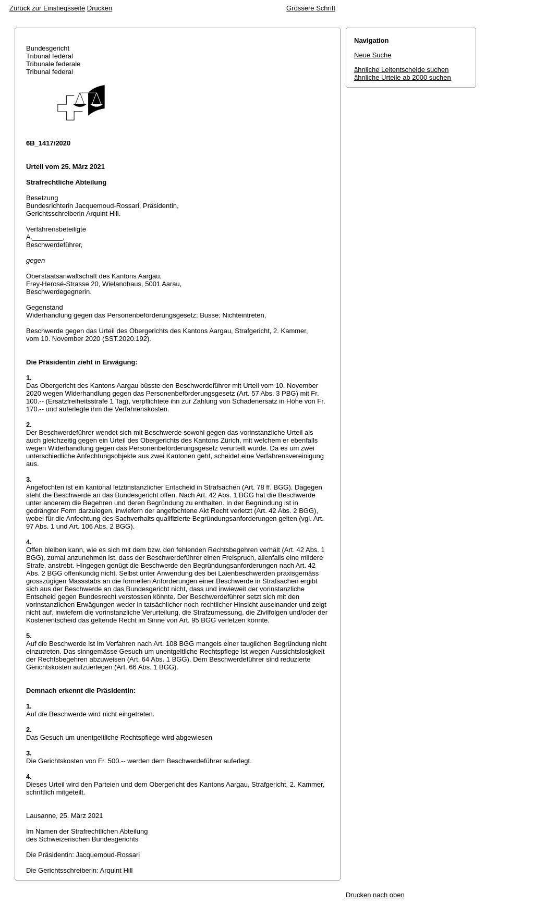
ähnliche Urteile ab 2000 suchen (402, 77)
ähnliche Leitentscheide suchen (401, 70)
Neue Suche (373, 55)
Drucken (99, 8)
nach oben (389, 895)
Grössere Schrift (310, 8)
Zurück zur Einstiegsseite (47, 8)
